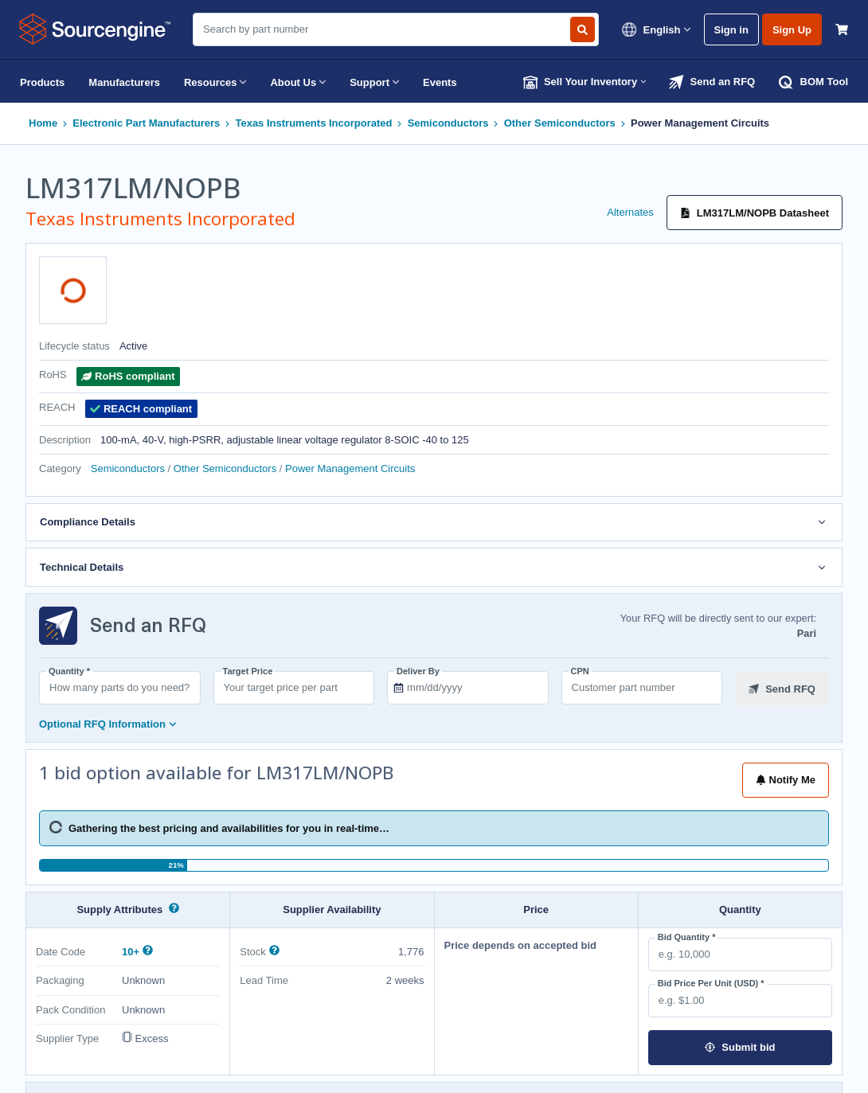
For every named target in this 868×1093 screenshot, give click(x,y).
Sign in (731, 30)
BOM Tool (813, 82)
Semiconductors (448, 123)
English (656, 29)
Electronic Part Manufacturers (146, 123)
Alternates (630, 212)
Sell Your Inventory (585, 82)
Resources (215, 82)
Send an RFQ (712, 82)
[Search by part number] (582, 29)
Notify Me (786, 780)
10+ (132, 952)
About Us (298, 82)
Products (42, 82)
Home (43, 123)
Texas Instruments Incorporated (313, 123)
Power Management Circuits (700, 123)
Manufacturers (124, 82)
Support (374, 82)
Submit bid (740, 1047)
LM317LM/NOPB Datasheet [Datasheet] (754, 213)
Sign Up (791, 30)
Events (440, 82)
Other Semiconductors (560, 123)
